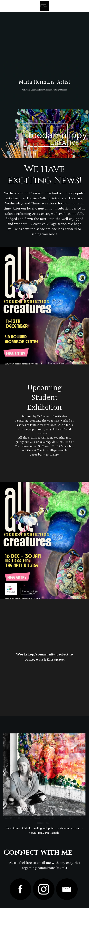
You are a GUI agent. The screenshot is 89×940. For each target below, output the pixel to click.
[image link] (44, 774)
